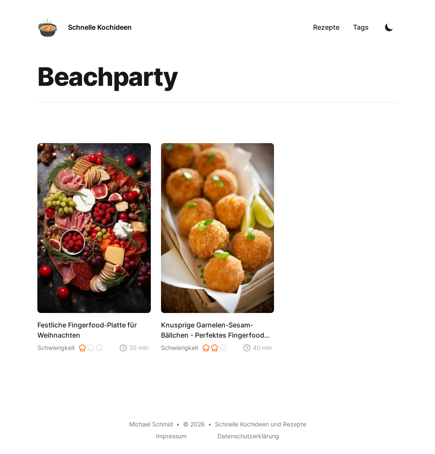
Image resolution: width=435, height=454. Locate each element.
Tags (361, 27)
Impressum (171, 436)
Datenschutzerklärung (248, 436)
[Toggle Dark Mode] (389, 27)
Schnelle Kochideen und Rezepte (260, 424)
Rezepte (326, 27)
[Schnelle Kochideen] (84, 27)
